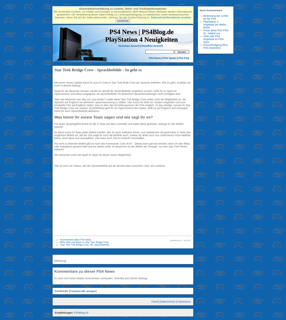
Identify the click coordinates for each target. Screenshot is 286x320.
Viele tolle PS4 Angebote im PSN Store (213, 39)
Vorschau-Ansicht (129, 45)
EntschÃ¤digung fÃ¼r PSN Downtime (215, 46)
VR (91, 245)
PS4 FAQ (183, 58)
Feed (154, 301)
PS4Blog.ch (81, 312)
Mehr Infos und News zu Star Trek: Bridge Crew (84, 242)
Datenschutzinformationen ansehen (171, 17)
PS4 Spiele (169, 58)
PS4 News (155, 58)
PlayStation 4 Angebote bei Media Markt (214, 24)
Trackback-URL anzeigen (83, 291)
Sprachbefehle (101, 245)
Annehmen (123, 20)
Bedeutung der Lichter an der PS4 (216, 17)
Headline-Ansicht (152, 45)
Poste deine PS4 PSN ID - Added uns (215, 32)
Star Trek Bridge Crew (77, 245)
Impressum (184, 301)
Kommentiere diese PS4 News (75, 239)
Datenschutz (167, 301)
